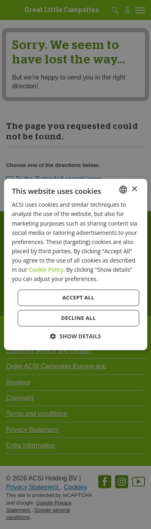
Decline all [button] (78, 318)
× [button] (134, 189)
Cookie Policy (46, 269)
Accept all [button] (78, 297)
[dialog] (75, 264)
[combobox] (123, 189)
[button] (75, 336)
